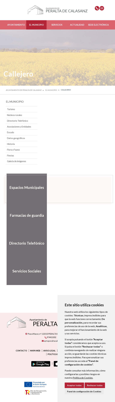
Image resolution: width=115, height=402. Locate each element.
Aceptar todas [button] (74, 385)
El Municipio (36, 25)
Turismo (11, 109)
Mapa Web (35, 350)
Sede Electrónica (98, 25)
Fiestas (10, 155)
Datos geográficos (16, 138)
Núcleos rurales (14, 115)
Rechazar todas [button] (95, 385)
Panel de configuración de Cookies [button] (84, 391)
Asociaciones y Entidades (19, 126)
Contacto (21, 350)
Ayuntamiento (16, 25)
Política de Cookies (83, 377)
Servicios (56, 25)
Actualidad (77, 25)
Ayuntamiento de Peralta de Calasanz (23, 90)
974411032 (50, 337)
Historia (11, 144)
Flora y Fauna (13, 149)
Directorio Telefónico (17, 121)
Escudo (10, 132)
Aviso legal (49, 350)
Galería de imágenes (16, 161)
